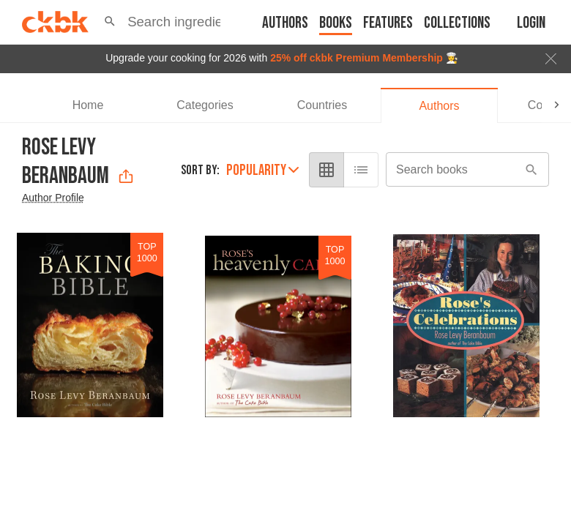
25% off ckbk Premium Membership (356, 58)
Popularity (262, 170)
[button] (109, 22)
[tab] (87, 105)
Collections (457, 23)
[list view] (360, 169)
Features (388, 23)
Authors (285, 23)
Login (531, 23)
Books (335, 23)
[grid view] (326, 169)
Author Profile (53, 197)
